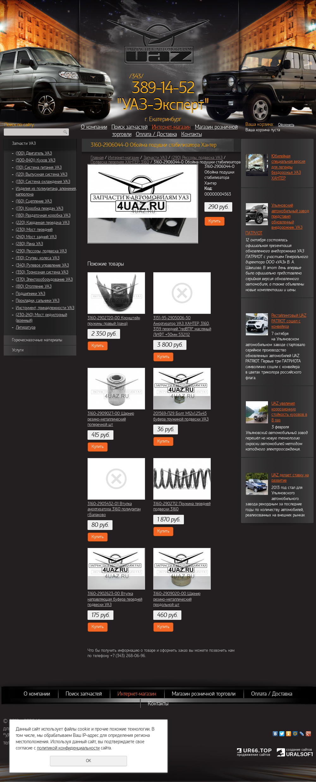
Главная (97, 157)
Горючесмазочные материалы (37, 340)
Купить (215, 221)
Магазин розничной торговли (203, 694)
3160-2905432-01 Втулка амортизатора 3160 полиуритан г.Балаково (114, 509)
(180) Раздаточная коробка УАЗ (43, 215)
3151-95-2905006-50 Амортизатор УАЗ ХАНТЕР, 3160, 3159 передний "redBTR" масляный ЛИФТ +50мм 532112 (182, 326)
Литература (25, 327)
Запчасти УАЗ (24, 143)
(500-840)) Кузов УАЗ (35, 160)
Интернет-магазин (171, 127)
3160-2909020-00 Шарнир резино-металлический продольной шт (176, 599)
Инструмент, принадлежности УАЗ (45, 307)
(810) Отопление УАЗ (34, 286)
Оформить (286, 124)
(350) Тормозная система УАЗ (42, 272)
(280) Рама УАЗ (29, 243)
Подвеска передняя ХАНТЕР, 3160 (120, 162)
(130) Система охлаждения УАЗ (43, 181)
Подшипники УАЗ (30, 293)
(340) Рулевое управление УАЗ (42, 265)
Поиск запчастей (130, 127)
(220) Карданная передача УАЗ (43, 222)
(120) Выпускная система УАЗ (41, 174)
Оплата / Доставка (156, 134)
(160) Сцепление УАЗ (34, 201)
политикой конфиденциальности (68, 748)
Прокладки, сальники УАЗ (37, 300)
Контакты (191, 134)
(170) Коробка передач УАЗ (39, 208)
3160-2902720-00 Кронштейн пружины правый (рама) (114, 320)
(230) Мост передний (34, 229)
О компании (94, 127)
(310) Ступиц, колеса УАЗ (37, 258)
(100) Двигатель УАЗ (34, 153)
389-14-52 (163, 87)
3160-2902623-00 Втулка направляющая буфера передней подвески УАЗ (115, 599)
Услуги (17, 350)
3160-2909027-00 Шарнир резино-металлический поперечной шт (111, 419)
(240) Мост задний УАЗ (36, 236)
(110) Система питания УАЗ (39, 167)
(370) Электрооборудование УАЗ (44, 279)
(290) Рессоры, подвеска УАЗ (41, 251)
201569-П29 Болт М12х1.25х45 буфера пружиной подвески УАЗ (181, 416)
